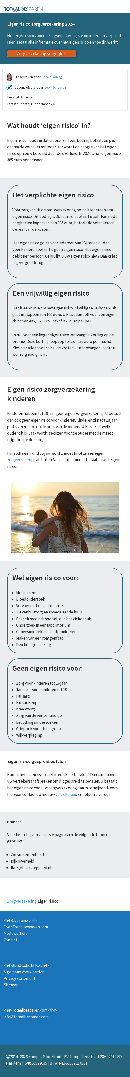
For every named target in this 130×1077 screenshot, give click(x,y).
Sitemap (11, 984)
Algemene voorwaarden (24, 971)
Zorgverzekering (22, 901)
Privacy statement (19, 978)
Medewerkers (15, 933)
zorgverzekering (21, 459)
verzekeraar (66, 794)
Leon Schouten (55, 87)
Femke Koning (52, 77)
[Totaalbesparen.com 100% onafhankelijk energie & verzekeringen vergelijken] (23, 9)
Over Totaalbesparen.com (26, 926)
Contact (10, 939)
